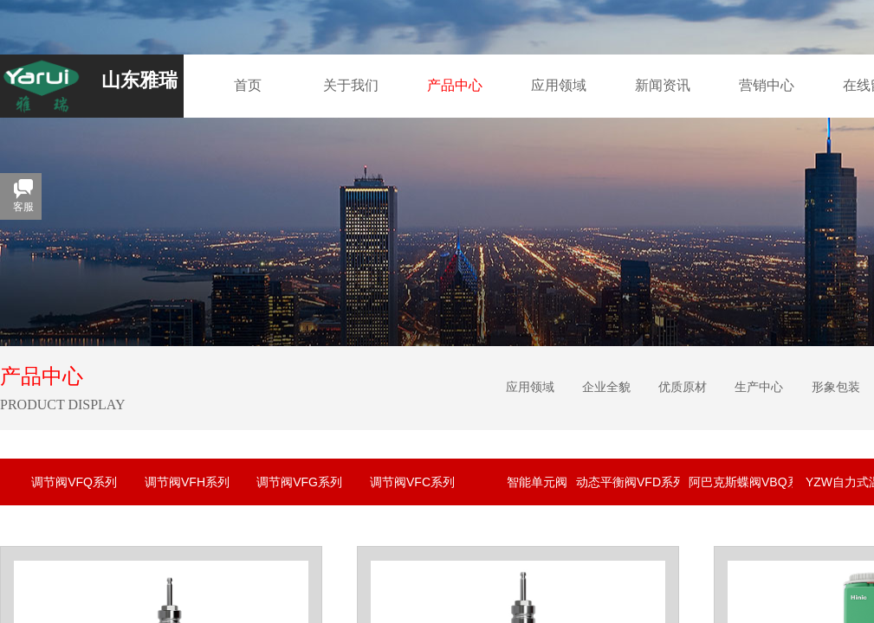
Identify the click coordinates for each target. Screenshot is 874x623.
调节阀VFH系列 (187, 482)
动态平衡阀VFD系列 (628, 482)
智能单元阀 (537, 482)
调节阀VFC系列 (412, 482)
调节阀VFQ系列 (74, 482)
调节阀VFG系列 (299, 482)
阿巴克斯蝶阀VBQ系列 (741, 482)
